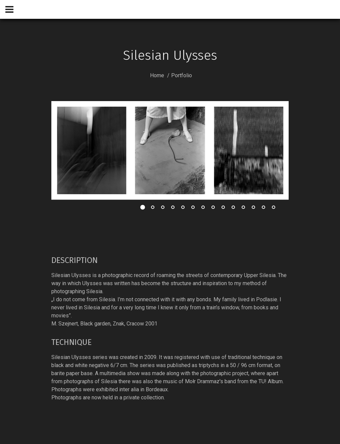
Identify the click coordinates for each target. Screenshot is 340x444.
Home (157, 75)
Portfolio (181, 75)
